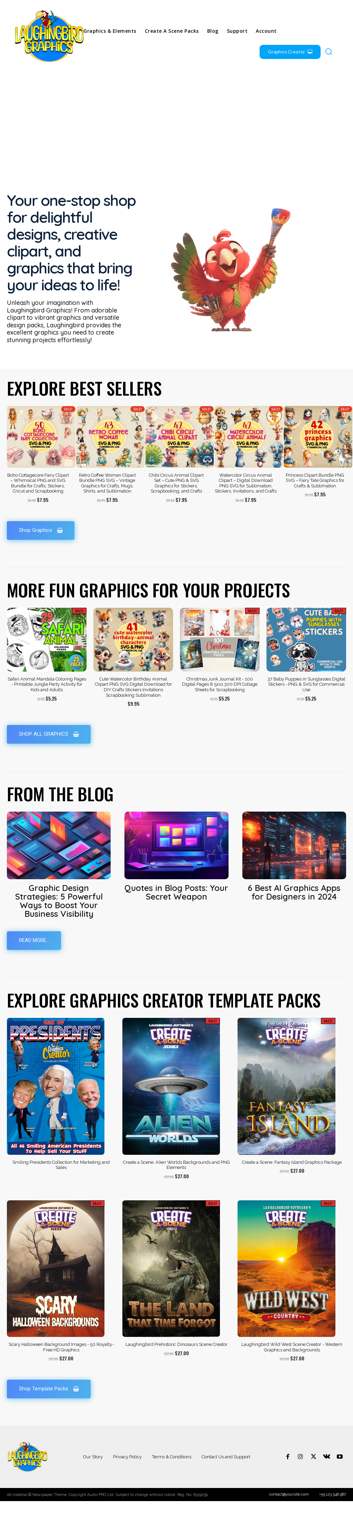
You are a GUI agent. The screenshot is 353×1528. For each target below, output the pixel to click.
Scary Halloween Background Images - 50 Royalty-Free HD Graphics (61, 1373)
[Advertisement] (176, 126)
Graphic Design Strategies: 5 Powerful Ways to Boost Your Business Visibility (59, 927)
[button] (328, 51)
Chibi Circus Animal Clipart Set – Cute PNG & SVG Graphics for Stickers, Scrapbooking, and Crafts (176, 509)
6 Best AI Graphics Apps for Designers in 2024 (294, 918)
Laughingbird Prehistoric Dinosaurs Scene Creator (176, 1370)
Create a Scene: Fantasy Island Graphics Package (292, 1188)
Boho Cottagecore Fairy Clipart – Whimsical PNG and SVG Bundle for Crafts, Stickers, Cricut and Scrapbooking (38, 509)
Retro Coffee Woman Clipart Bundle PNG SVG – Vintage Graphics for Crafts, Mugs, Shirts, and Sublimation (107, 509)
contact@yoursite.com (289, 1521)
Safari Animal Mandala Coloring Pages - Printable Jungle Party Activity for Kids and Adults (47, 710)
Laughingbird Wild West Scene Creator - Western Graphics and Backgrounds (291, 1373)
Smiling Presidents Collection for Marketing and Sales (61, 1191)
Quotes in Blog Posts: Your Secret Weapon (176, 918)
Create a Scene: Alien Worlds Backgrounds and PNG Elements (176, 1191)
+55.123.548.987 (332, 1521)
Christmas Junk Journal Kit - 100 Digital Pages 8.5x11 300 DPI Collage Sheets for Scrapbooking (220, 710)
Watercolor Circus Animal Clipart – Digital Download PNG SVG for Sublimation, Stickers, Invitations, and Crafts (245, 509)
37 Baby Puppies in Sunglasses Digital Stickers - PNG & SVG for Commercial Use (306, 710)
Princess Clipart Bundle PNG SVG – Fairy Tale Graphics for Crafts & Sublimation (315, 506)
